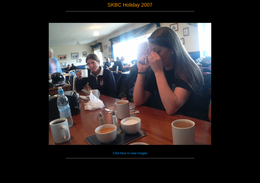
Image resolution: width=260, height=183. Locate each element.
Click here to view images (130, 153)
